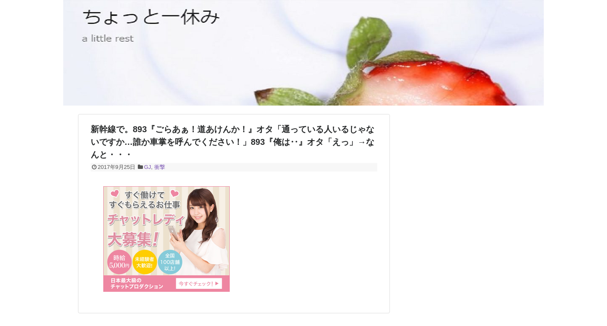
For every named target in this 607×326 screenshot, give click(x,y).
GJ (147, 167)
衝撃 (159, 167)
